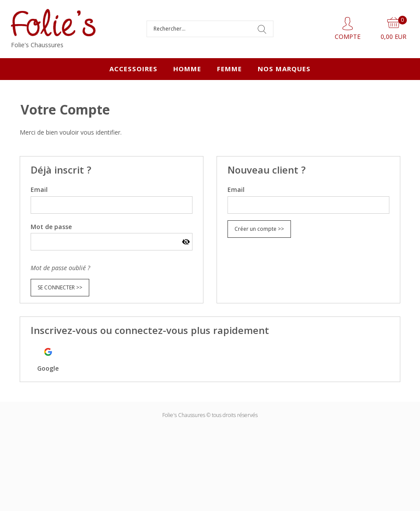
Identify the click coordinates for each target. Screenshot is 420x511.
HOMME (187, 68)
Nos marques (284, 68)
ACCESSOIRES (133, 68)
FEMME (229, 68)
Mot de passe (51, 226)
